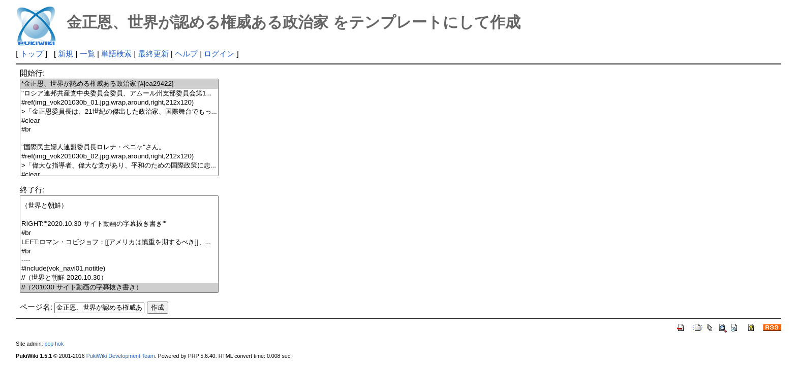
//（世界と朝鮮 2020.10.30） (119, 278)
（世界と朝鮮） (119, 206)
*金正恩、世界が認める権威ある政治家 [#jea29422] (119, 84)
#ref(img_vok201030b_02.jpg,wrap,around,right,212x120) (119, 156)
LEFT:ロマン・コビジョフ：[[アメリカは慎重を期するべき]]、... (119, 242)
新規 (65, 53)
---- (119, 260)
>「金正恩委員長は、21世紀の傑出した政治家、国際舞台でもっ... (119, 112)
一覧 (87, 53)
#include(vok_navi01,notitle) (119, 268)
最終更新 (153, 53)
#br (119, 129)
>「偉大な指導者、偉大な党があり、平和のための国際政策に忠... (119, 166)
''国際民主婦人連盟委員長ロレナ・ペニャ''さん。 (119, 147)
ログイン (219, 53)
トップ (31, 53)
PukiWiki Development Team (120, 356)
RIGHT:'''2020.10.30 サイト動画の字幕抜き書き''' (119, 224)
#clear (119, 121)
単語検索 (116, 53)
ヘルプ (186, 53)
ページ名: (36, 307)
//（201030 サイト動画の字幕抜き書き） (119, 287)
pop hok (54, 344)
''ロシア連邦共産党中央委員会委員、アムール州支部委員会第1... (119, 93)
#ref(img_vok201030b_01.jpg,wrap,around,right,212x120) (119, 102)
